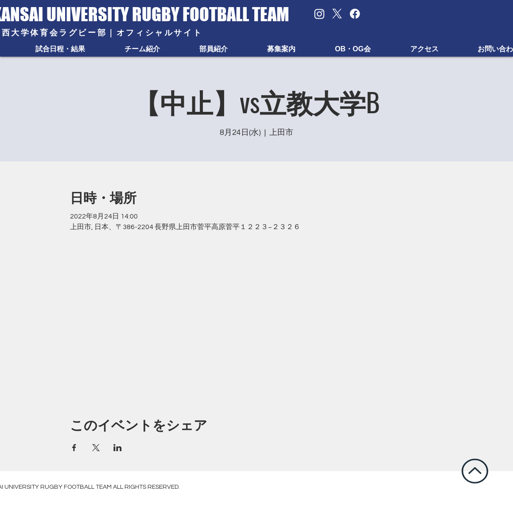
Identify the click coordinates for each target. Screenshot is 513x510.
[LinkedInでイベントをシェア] (117, 447)
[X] (337, 13)
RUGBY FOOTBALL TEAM (210, 14)
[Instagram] (319, 13)
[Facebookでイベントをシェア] (74, 447)
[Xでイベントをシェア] (96, 447)
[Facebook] (354, 13)
